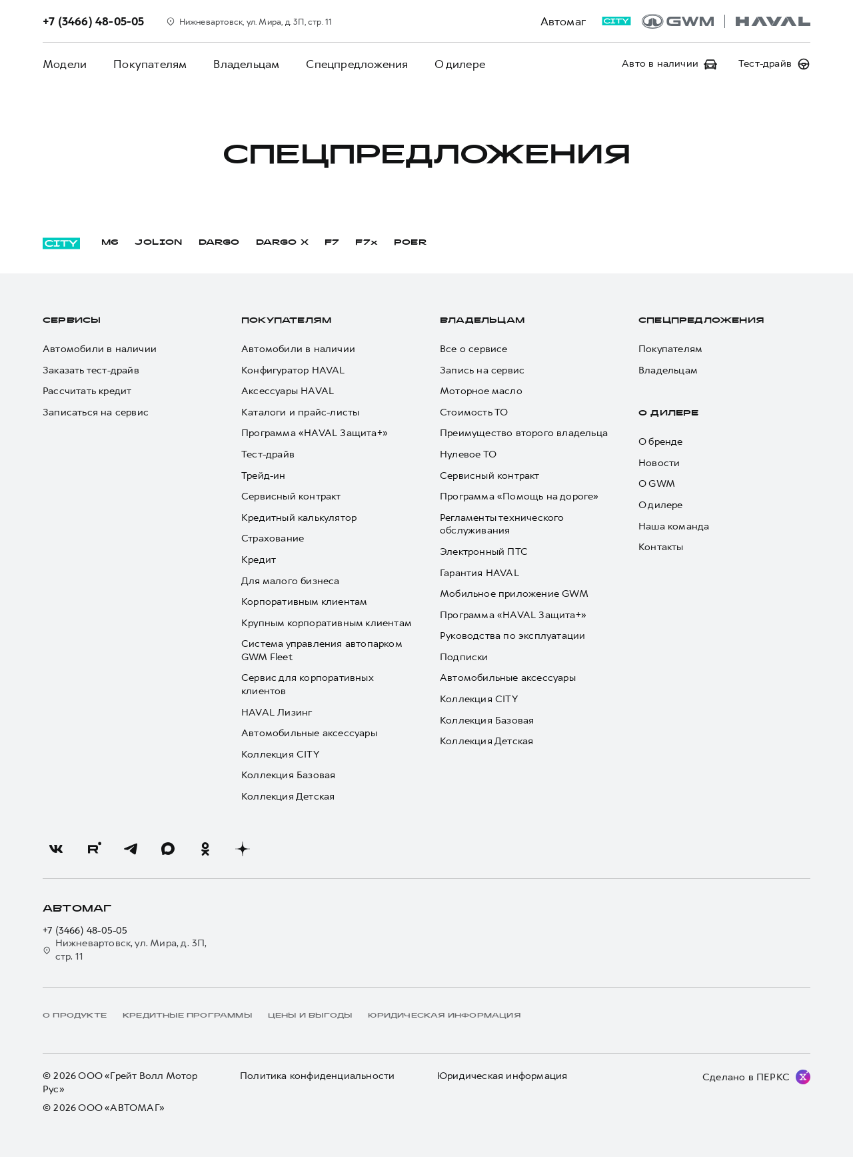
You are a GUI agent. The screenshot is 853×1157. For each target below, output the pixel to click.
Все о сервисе (474, 349)
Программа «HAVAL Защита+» (314, 433)
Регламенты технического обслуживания (502, 524)
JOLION (158, 242)
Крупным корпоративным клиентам (326, 623)
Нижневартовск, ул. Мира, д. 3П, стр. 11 (125, 950)
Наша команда (673, 526)
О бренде (660, 441)
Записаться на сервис (96, 412)
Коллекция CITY (280, 754)
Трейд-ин (263, 475)
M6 (110, 242)
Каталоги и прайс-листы (300, 412)
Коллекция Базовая (288, 775)
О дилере (459, 64)
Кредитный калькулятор (299, 517)
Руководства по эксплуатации (512, 636)
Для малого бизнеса (290, 581)
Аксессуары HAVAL (287, 391)
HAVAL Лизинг (276, 712)
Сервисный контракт (291, 496)
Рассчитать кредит (87, 391)
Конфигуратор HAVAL (293, 370)
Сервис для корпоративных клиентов (307, 685)
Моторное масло (481, 391)
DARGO (219, 242)
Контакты (661, 547)
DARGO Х (282, 242)
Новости (659, 463)
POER (410, 242)
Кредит (258, 559)
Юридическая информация (502, 1076)
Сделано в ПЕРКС (746, 1077)
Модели (65, 64)
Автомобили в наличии (100, 349)
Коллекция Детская (288, 796)
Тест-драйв (268, 454)
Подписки (464, 657)
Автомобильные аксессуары (309, 733)
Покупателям (150, 64)
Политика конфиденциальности (317, 1076)
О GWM (656, 483)
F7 (332, 242)
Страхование (272, 538)
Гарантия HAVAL (479, 573)
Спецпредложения (357, 64)
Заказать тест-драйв (91, 370)
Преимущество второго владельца (524, 433)
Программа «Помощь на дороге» (519, 496)
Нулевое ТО (468, 454)
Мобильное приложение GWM (514, 594)
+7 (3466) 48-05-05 (85, 930)
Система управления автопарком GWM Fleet (321, 651)
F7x (366, 242)
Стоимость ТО (474, 412)
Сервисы (72, 320)
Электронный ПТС (484, 551)
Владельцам (246, 64)
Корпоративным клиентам (304, 602)
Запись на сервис (482, 370)
